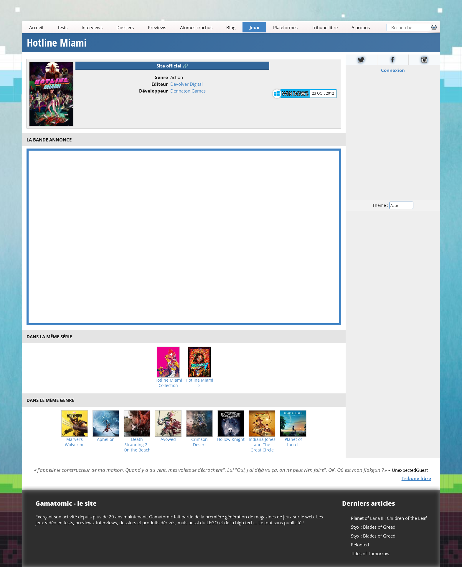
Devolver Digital (186, 84)
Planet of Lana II (293, 442)
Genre (161, 77)
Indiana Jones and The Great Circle (262, 445)
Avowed (168, 439)
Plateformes (285, 27)
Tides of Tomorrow (370, 553)
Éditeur (159, 84)
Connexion (393, 70)
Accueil (36, 27)
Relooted (360, 545)
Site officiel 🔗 (172, 66)
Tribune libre (325, 27)
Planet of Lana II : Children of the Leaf (389, 518)
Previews (157, 27)
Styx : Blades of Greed (373, 527)
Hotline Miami (57, 42)
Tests (62, 27)
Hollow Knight (231, 439)
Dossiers (125, 27)
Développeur (153, 91)
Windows (295, 93)
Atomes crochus (196, 27)
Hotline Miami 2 (199, 383)
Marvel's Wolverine (75, 442)
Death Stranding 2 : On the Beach (137, 445)
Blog (231, 27)
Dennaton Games (188, 91)
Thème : (392, 205)
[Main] (204, 27)
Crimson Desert (199, 442)
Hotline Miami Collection (168, 383)
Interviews (92, 27)
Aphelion (106, 439)
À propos (361, 27)
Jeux (254, 27)
